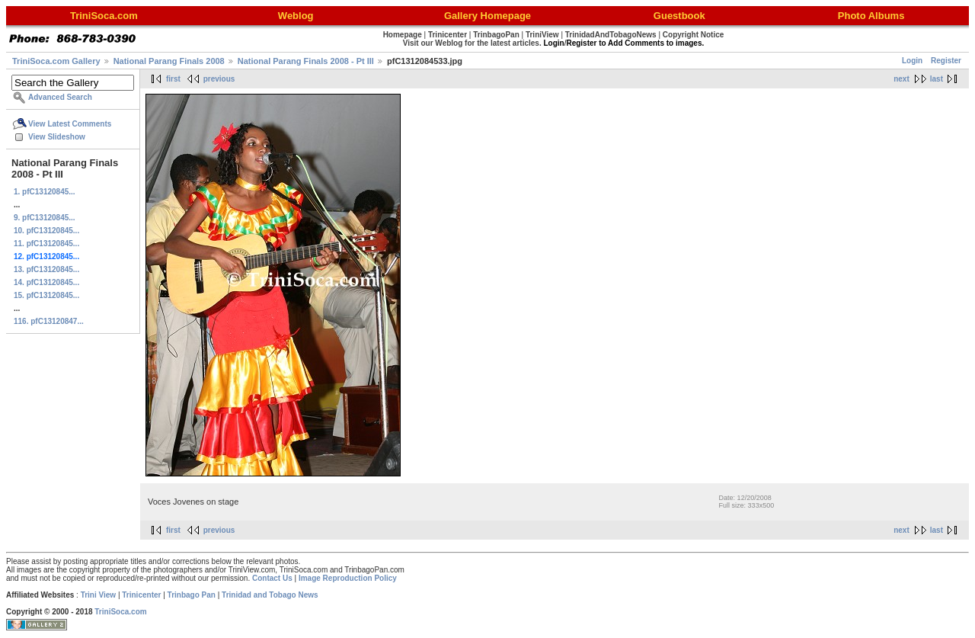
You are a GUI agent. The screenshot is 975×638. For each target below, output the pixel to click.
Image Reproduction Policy (348, 578)
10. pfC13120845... (46, 230)
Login (912, 60)
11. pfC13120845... (46, 243)
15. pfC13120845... (46, 295)
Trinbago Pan (192, 595)
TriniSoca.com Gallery (56, 61)
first (173, 79)
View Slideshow (56, 137)
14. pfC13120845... (46, 282)
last (936, 79)
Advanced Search (60, 97)
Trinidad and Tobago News (270, 595)
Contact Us (272, 578)
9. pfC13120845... (44, 217)
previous (219, 79)
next (901, 79)
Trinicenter (141, 595)
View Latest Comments (69, 124)
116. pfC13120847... (49, 321)
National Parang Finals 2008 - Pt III (306, 61)
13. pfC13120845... (46, 269)
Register (946, 60)
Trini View (99, 595)
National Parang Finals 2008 (169, 61)
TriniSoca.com (120, 612)
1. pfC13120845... (44, 192)
